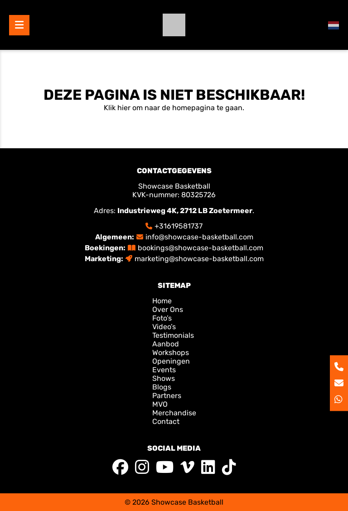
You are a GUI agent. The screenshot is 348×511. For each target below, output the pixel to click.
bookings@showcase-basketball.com (200, 247)
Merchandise (174, 413)
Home (163, 301)
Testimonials (173, 335)
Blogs (161, 387)
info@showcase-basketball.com (199, 237)
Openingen (171, 361)
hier (123, 107)
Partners (166, 395)
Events (164, 369)
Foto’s (162, 318)
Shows (163, 378)
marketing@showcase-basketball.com (199, 258)
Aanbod (165, 344)
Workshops (170, 352)
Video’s (164, 326)
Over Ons (167, 309)
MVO (160, 404)
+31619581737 (179, 226)
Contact (165, 421)
